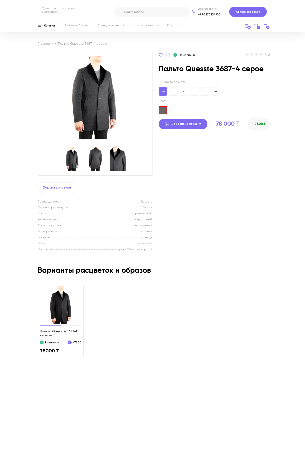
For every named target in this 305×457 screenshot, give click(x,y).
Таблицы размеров (145, 25)
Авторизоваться (248, 12)
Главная (44, 44)
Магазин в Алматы (76, 25)
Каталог (46, 26)
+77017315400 (209, 14)
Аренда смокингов (111, 25)
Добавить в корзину (183, 124)
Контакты (173, 25)
